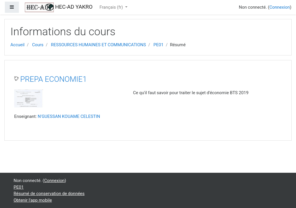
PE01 (158, 44)
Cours (37, 44)
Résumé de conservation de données (49, 193)
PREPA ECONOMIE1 (53, 79)
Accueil (17, 44)
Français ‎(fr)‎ (111, 7)
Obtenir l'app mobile (33, 200)
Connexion (279, 7)
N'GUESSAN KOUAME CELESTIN (69, 116)
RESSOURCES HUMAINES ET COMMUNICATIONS (98, 44)
